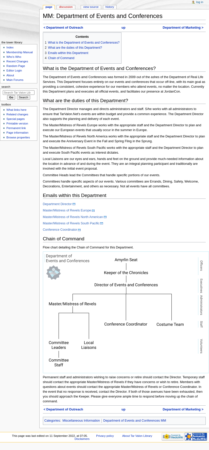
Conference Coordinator (60, 229)
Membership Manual (19, 52)
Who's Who (13, 56)
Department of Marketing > (183, 27)
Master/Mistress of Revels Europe (67, 210)
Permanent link (16, 128)
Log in (199, 2)
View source (90, 6)
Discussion (66, 6)
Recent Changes (17, 61)
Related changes (17, 114)
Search (6, 86)
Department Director (57, 204)
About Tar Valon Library (137, 435)
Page (48, 6)
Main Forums (14, 79)
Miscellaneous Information (81, 420)
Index (9, 47)
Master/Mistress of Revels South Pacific (71, 223)
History (110, 6)
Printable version (17, 123)
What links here (16, 109)
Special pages (15, 118)
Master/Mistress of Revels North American (73, 217)
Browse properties (18, 137)
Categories (52, 420)
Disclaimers (82, 438)
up (123, 27)
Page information (17, 132)
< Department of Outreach (63, 27)
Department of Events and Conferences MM (134, 420)
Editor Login (14, 70)
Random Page (15, 65)
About (10, 75)
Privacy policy (105, 435)
